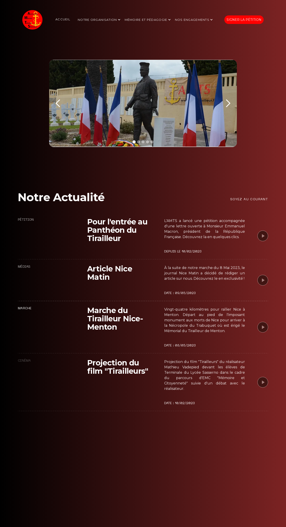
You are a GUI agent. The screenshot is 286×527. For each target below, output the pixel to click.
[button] (99, 19)
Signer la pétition (244, 20)
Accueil (62, 19)
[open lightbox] (262, 235)
